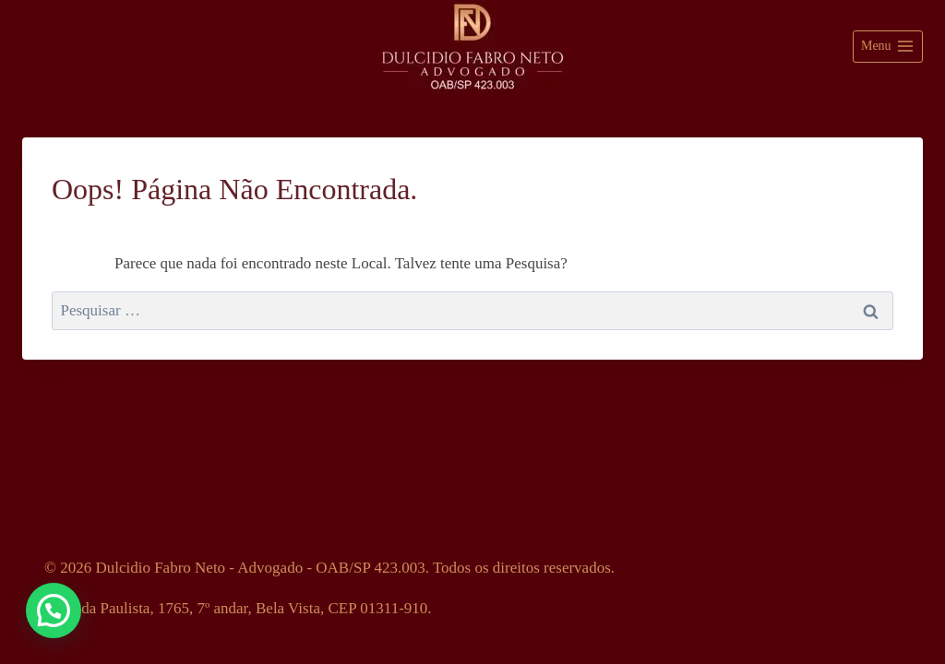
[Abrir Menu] (888, 47)
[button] (53, 610)
